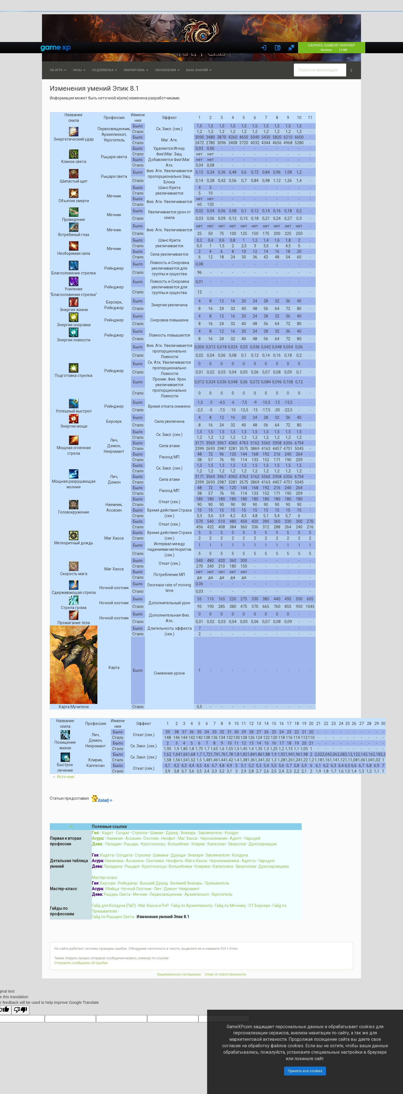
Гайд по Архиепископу (191, 905)
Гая (95, 833)
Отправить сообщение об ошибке (81, 963)
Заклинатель (210, 833)
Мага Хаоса (196, 861)
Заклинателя (217, 855)
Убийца (112, 889)
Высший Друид (154, 883)
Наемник (115, 838)
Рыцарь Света (117, 894)
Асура (97, 838)
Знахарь (188, 833)
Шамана (160, 855)
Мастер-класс (104, 877)
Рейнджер (127, 883)
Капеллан (216, 844)
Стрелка (142, 855)
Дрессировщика (273, 866)
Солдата (124, 855)
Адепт (236, 838)
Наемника (114, 861)
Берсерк (108, 883)
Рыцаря (132, 866)
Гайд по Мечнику (230, 905)
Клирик (198, 844)
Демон (170, 889)
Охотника (155, 861)
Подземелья (104, 70)
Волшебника (180, 866)
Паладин (113, 844)
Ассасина (135, 861)
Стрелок (139, 833)
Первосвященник (166, 894)
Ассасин (133, 838)
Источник (65, 777)
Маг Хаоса (187, 838)
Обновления (167, 70)
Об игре (58, 70)
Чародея (266, 861)
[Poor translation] (20, 1010)
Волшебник (178, 844)
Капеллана (223, 866)
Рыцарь (131, 844)
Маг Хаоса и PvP (154, 905)
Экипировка (136, 70)
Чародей (252, 838)
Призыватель (217, 883)
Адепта (249, 861)
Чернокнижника (224, 861)
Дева (97, 844)
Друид (172, 833)
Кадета (107, 855)
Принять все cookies (305, 1071)
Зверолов (237, 844)
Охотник (151, 838)
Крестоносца (154, 866)
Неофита (174, 861)
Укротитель (222, 894)
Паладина (113, 866)
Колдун (231, 833)
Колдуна (240, 855)
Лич (157, 889)
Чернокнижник (213, 838)
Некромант (189, 889)
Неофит (168, 838)
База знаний (199, 70)
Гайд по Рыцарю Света (113, 917)
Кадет (107, 833)
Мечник (140, 894)
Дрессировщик (263, 844)
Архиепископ (196, 894)
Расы (79, 70)
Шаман (156, 833)
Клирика (202, 866)
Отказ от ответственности (225, 974)
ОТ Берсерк (259, 905)
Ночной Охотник (136, 889)
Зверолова (246, 866)
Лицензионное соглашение (179, 974)
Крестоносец (153, 844)
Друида (178, 855)
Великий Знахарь (186, 883)
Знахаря (195, 855)
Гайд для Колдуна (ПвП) (114, 905)
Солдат (123, 833)
